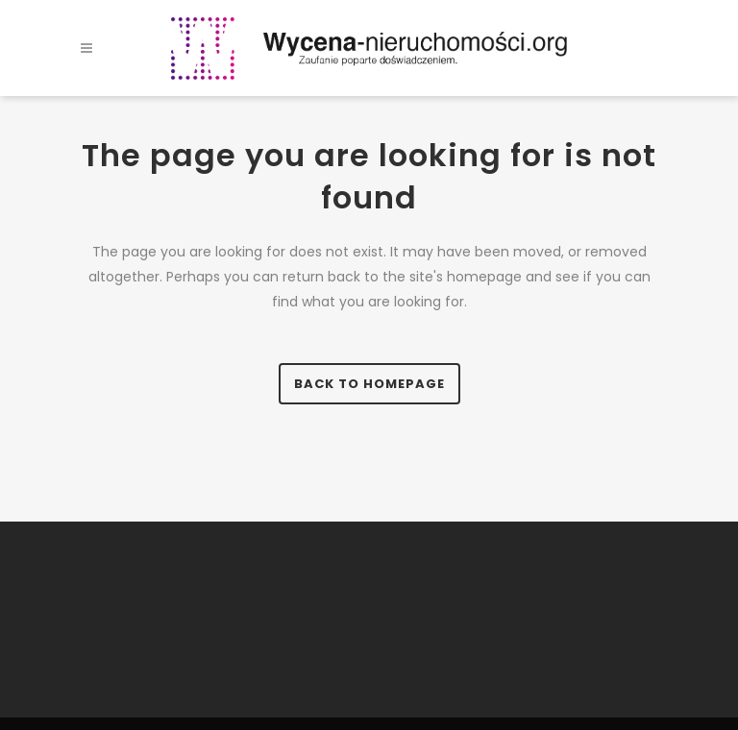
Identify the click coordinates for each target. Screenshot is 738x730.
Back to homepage (369, 384)
